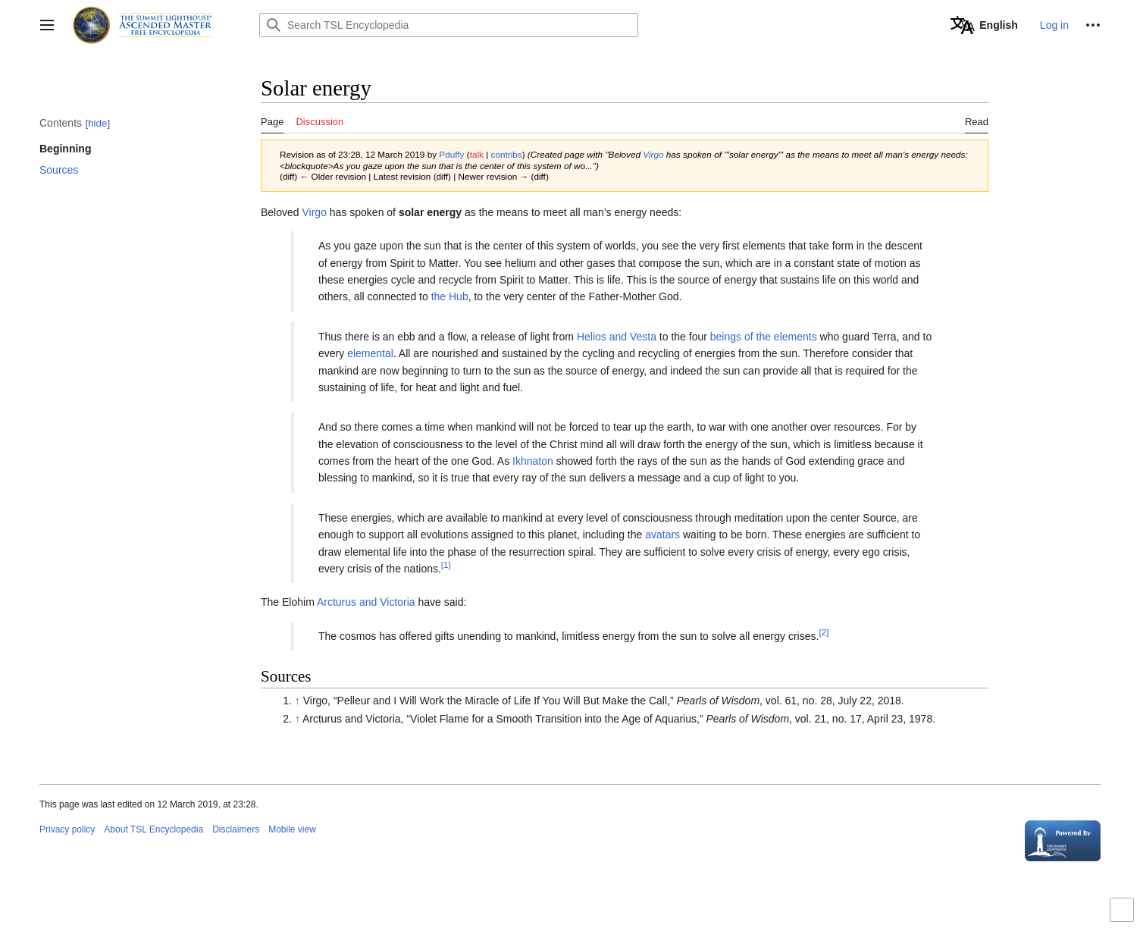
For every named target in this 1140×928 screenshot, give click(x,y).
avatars (662, 534)
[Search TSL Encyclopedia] (448, 25)
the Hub (449, 296)
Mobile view (292, 829)
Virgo (653, 154)
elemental (370, 353)
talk (477, 154)
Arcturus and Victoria (366, 602)
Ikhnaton (532, 461)
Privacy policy (67, 829)
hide (97, 123)
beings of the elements (763, 337)
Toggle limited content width (1124, 916)
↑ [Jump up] (297, 700)
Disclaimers (235, 829)
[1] (446, 564)
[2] (823, 632)
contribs (506, 154)
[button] (47, 25)
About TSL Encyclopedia (153, 829)
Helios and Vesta (616, 337)
